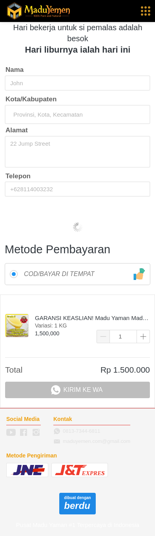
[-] (11, 433)
